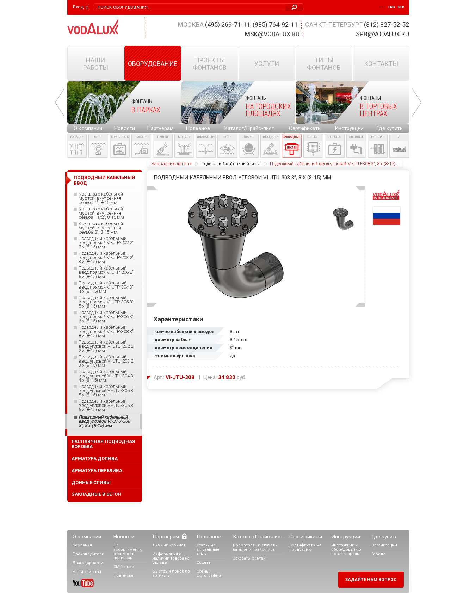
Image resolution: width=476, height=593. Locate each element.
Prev (59, 102)
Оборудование (152, 63)
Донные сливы (91, 482)
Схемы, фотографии (209, 573)
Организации (384, 545)
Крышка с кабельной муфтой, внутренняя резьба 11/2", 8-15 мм (101, 213)
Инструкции (349, 128)
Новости (124, 128)
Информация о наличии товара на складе (171, 558)
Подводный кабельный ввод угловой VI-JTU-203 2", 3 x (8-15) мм (107, 361)
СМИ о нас (123, 566)
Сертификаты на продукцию (305, 547)
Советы (204, 562)
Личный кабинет (169, 545)
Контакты (381, 63)
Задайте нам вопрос (371, 579)
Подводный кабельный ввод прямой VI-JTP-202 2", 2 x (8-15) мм (107, 242)
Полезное (198, 128)
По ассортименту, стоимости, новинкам (127, 551)
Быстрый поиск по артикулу (171, 573)
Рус (382, 7)
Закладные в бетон (96, 494)
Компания (82, 545)
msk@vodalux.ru (272, 34)
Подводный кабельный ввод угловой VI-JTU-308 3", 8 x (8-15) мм (104, 421)
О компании (88, 128)
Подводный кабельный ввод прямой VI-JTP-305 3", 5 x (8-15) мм (107, 302)
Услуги (266, 63)
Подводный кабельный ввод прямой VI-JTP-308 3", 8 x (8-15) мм (107, 331)
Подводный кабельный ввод (230, 163)
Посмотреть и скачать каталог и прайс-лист (255, 547)
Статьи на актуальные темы (208, 549)
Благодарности (88, 563)
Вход (78, 7)
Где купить (389, 128)
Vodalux (93, 26)
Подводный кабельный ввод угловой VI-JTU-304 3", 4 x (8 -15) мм (107, 376)
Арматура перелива (97, 470)
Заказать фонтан (249, 558)
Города (378, 554)
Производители (88, 554)
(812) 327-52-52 (386, 24)
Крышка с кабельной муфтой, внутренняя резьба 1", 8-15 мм (101, 198)
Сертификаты (305, 128)
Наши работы (95, 63)
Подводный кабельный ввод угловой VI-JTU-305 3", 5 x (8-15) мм (107, 390)
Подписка (123, 575)
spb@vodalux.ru (382, 34)
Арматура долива (95, 458)
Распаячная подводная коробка (103, 444)
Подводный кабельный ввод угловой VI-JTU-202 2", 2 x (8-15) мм (107, 346)
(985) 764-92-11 (275, 24)
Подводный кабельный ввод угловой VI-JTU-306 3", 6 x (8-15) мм (107, 405)
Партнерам (160, 128)
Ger (401, 7)
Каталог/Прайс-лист (249, 128)
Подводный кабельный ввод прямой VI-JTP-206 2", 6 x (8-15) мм (107, 272)
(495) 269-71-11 (227, 24)
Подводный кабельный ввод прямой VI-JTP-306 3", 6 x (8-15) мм (107, 316)
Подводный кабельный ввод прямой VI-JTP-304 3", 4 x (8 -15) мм (107, 287)
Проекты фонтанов (210, 63)
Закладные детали (171, 163)
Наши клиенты (87, 571)
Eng (391, 7)
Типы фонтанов (324, 63)
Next (416, 102)
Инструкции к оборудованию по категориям (346, 549)
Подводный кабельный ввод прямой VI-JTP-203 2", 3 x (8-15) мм (107, 257)
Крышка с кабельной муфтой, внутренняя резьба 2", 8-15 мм (101, 228)
